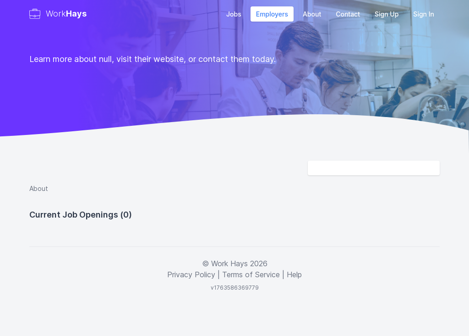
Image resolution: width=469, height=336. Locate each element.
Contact (348, 14)
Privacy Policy (191, 274)
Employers (272, 14)
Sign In (423, 14)
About (312, 14)
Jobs (233, 14)
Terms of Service (251, 274)
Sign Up (386, 14)
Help (294, 274)
